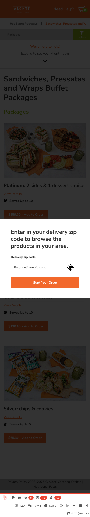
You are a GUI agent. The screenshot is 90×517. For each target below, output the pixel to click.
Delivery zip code (23, 257)
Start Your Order (45, 282)
